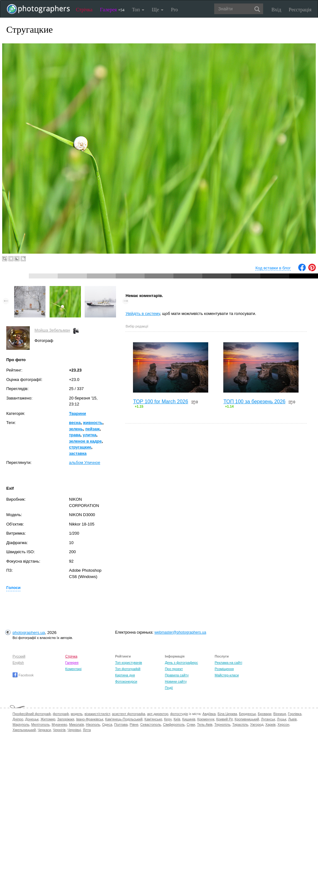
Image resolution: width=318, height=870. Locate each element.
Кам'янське (153, 719)
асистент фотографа (128, 714)
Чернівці (74, 730)
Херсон (283, 724)
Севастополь (150, 724)
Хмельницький (24, 730)
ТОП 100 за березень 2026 (254, 401)
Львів (292, 719)
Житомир (47, 719)
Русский (19, 656)
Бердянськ (247, 714)
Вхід (276, 9)
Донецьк (32, 719)
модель (77, 714)
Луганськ (268, 719)
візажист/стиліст (97, 714)
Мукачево (59, 724)
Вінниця (279, 714)
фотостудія (179, 714)
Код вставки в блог (273, 268)
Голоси (13, 587)
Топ (138, 9)
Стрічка (84, 9)
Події (169, 688)
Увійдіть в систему (142, 313)
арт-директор (157, 714)
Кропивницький (247, 719)
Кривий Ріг (224, 719)
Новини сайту (176, 681)
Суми (191, 724)
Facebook (23, 675)
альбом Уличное (84, 462)
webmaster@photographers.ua (180, 632)
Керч (168, 719)
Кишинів (188, 719)
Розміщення (224, 669)
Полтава (121, 724)
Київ (176, 719)
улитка (89, 434)
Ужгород (256, 724)
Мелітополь (40, 724)
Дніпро (18, 719)
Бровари (265, 714)
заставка (78, 453)
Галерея (112, 9)
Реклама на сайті (228, 662)
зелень (76, 429)
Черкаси (44, 730)
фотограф (61, 714)
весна (75, 422)
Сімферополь (174, 724)
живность (92, 422)
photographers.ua (29, 632)
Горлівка (294, 714)
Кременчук (205, 719)
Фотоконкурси (126, 681)
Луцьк (281, 719)
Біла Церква (227, 714)
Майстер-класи (227, 675)
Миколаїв (76, 724)
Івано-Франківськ (89, 719)
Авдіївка (209, 714)
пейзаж (92, 429)
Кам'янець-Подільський (123, 719)
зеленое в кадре (85, 441)
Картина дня (125, 675)
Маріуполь (21, 724)
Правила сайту (177, 675)
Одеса (107, 724)
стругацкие (80, 447)
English (18, 662)
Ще (157, 9)
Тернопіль (223, 724)
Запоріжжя (65, 719)
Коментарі (73, 669)
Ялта (87, 730)
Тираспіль (240, 724)
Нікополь (93, 724)
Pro (174, 9)
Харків (270, 724)
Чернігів (59, 730)
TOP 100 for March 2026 (160, 401)
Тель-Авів (204, 724)
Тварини (77, 413)
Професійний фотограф (32, 714)
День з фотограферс (181, 662)
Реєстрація (300, 9)
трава (75, 434)
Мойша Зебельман (52, 330)
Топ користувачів (128, 662)
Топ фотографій (127, 669)
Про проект (174, 669)
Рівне (134, 724)
